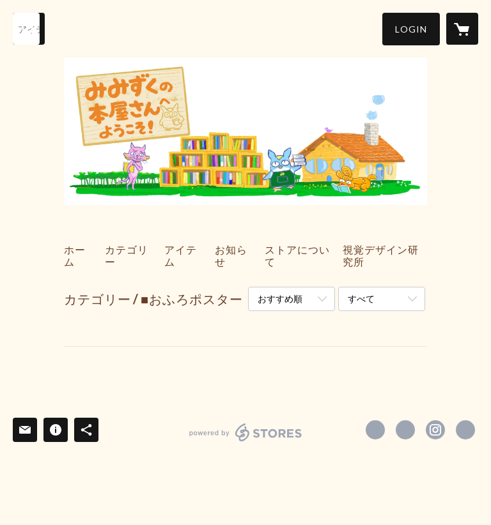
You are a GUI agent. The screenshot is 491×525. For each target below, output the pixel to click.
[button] (411, 29)
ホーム (75, 255)
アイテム (180, 255)
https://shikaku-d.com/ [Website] (465, 429)
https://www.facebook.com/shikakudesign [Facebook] (375, 429)
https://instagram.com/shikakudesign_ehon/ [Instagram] (435, 429)
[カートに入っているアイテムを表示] (462, 29)
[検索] (29, 29)
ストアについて (297, 255)
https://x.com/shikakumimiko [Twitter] (405, 429)
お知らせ (231, 255)
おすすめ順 (280, 298)
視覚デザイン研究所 (381, 255)
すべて (361, 298)
